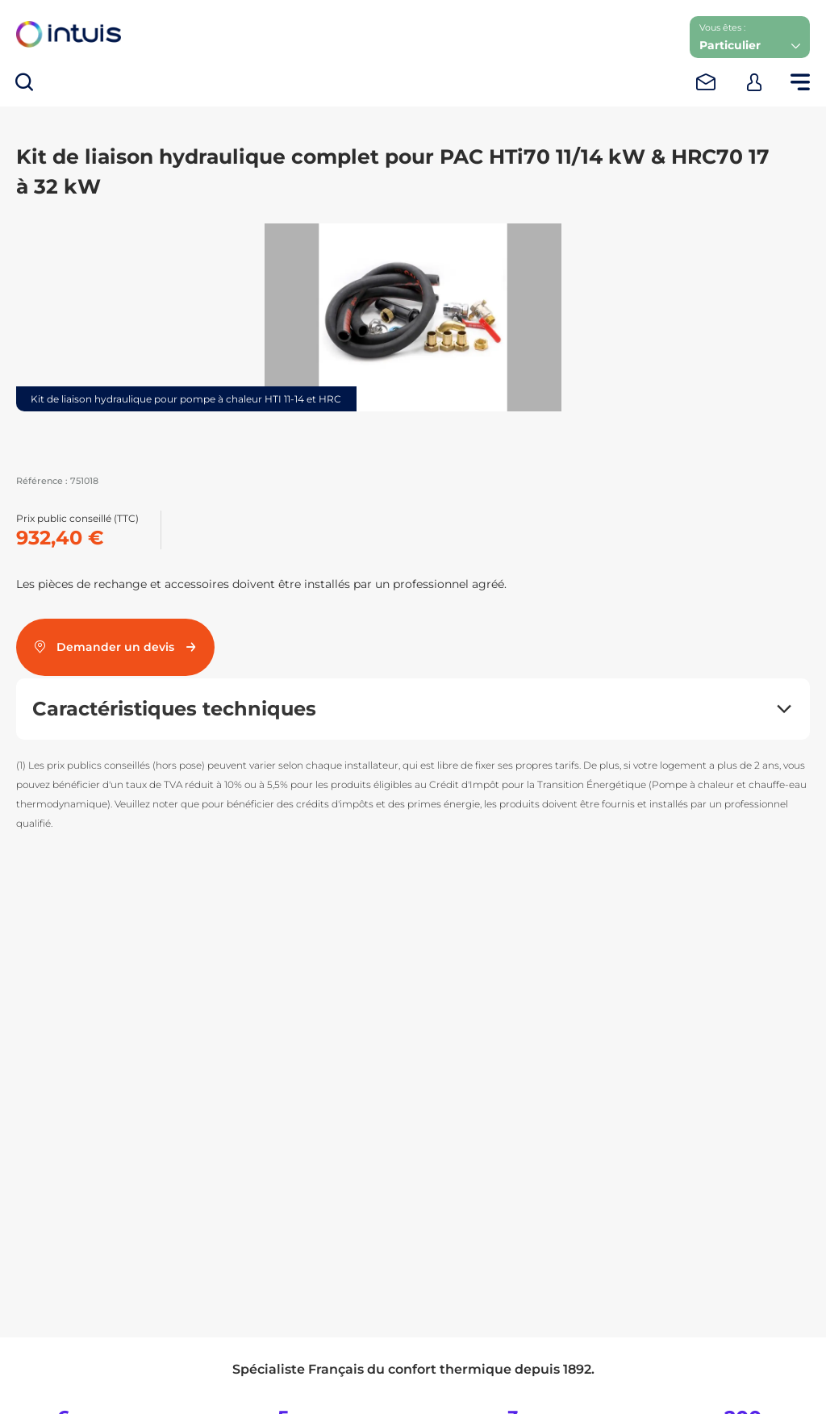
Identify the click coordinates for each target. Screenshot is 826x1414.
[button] (750, 37)
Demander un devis (115, 647)
